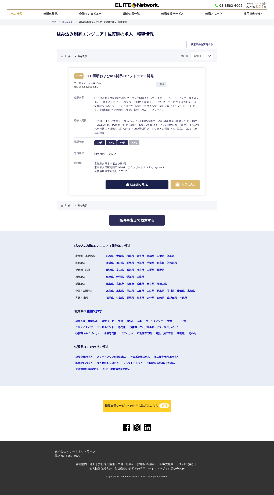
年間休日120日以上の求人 (161, 363)
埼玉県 (140, 262)
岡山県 (130, 290)
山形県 (160, 255)
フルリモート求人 (133, 363)
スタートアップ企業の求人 (111, 356)
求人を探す (67, 22)
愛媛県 (181, 290)
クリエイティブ (84, 327)
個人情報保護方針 (100, 468)
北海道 (110, 255)
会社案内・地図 (85, 464)
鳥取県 (110, 290)
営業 (169, 321)
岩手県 (140, 255)
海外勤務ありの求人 (108, 363)
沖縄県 (183, 297)
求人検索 (16, 13)
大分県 (150, 297)
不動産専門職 (144, 333)
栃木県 (120, 262)
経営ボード (108, 321)
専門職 (121, 327)
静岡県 (120, 276)
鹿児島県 (172, 297)
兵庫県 (140, 283)
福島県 (170, 255)
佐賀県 (120, 297)
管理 (120, 321)
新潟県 (110, 269)
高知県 (191, 290)
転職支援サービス (172, 13)
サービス (181, 321)
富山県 (120, 269)
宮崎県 (160, 297)
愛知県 (130, 276)
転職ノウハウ (213, 13)
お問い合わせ (176, 468)
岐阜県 (110, 276)
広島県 (140, 290)
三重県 (140, 276)
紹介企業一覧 (131, 13)
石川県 (130, 269)
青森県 (120, 255)
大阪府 (130, 283)
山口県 (150, 290)
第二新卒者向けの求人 (166, 356)
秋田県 (130, 255)
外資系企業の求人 (140, 356)
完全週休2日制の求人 (87, 369)
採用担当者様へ (253, 13)
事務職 (181, 333)
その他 (192, 333)
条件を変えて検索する (137, 220)
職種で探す (94, 311)
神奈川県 (172, 262)
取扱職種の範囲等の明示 (130, 468)
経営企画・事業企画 (86, 321)
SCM (130, 321)
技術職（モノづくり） (87, 333)
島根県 (120, 290)
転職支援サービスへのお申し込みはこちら (137, 405)
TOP (54, 22)
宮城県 (150, 255)
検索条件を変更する (202, 44)
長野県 (160, 269)
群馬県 (130, 262)
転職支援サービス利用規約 (176, 464)
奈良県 (150, 283)
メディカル (127, 333)
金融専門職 (110, 333)
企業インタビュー (90, 13)
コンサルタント (105, 327)
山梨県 (150, 269)
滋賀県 (110, 283)
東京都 (160, 262)
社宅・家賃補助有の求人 (116, 369)
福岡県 (110, 297)
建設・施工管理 (164, 333)
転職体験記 (50, 13)
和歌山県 (162, 283)
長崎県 (130, 297)
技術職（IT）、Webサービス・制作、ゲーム (154, 327)
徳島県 (160, 290)
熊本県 (140, 297)
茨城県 (110, 262)
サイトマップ (156, 468)
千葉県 (150, 262)
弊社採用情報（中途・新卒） (116, 464)
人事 (139, 321)
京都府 (120, 283)
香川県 (170, 290)
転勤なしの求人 (84, 363)
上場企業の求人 (84, 356)
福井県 (140, 269)
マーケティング (154, 321)
